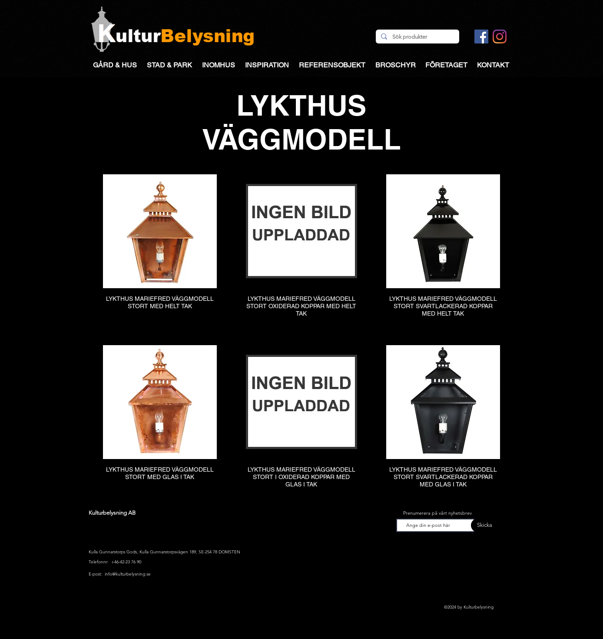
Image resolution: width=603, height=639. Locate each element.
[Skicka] (481, 525)
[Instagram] (500, 36)
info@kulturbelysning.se (128, 574)
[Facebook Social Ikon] (481, 36)
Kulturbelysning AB (112, 512)
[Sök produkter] (416, 37)
